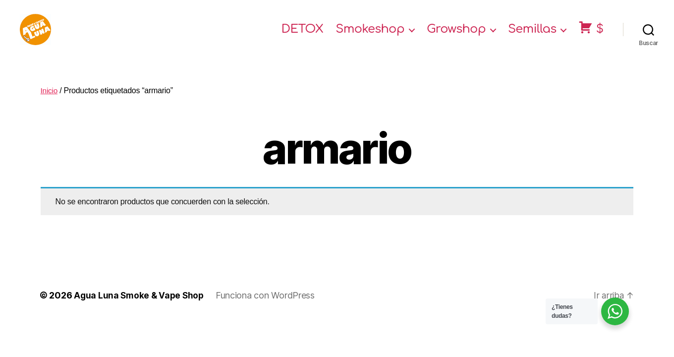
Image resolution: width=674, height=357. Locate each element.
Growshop (456, 36)
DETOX (302, 36)
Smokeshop (370, 36)
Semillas (532, 36)
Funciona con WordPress (268, 308)
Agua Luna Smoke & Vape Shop (140, 308)
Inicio (49, 103)
